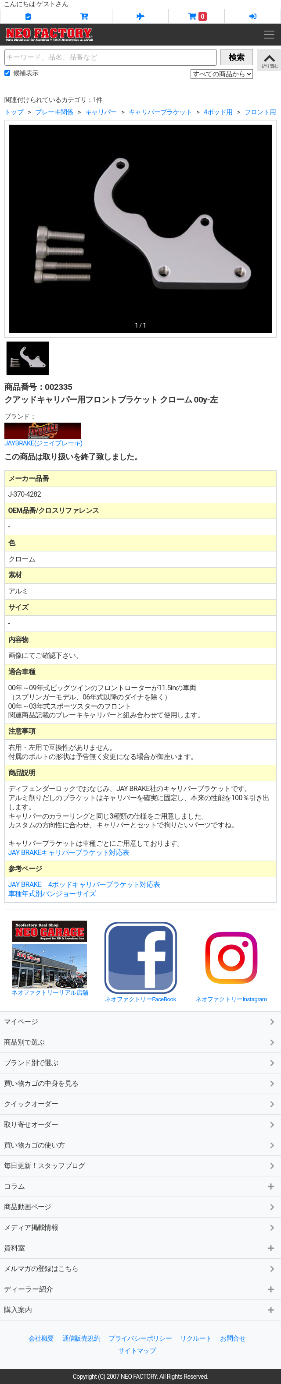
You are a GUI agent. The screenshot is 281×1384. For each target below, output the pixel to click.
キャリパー (101, 112)
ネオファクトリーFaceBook (140, 999)
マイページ (21, 1021)
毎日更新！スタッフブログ (44, 1166)
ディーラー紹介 (28, 1289)
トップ (13, 112)
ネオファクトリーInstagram (231, 999)
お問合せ (232, 1338)
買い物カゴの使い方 (34, 1145)
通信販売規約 (81, 1338)
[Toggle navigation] (269, 35)
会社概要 (41, 1338)
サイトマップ (137, 1351)
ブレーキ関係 (54, 112)
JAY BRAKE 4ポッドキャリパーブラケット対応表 (84, 884)
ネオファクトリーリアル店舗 (49, 992)
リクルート (196, 1338)
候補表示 (26, 73)
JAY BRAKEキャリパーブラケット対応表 (69, 852)
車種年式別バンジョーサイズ (52, 894)
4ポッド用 (218, 112)
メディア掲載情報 (31, 1227)
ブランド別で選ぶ (31, 1063)
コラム (14, 1186)
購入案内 (18, 1310)
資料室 (14, 1248)
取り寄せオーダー (31, 1124)
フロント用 (260, 112)
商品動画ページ (27, 1207)
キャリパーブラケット (160, 112)
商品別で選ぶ (24, 1042)
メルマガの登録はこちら (41, 1268)
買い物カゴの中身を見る (41, 1083)
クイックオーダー (31, 1104)
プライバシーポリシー (140, 1338)
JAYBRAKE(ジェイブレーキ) (43, 443)
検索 (237, 57)
